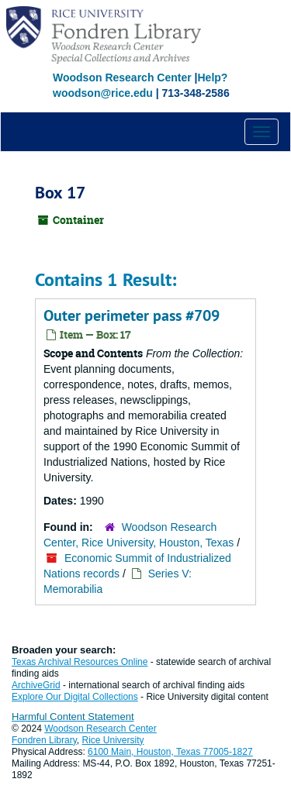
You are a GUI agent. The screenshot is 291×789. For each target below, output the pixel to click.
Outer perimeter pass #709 (131, 315)
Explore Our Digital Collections (75, 696)
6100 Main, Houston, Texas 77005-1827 (170, 751)
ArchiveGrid (36, 685)
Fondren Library (44, 740)
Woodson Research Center (122, 77)
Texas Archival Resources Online (79, 661)
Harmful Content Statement (73, 716)
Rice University (113, 740)
